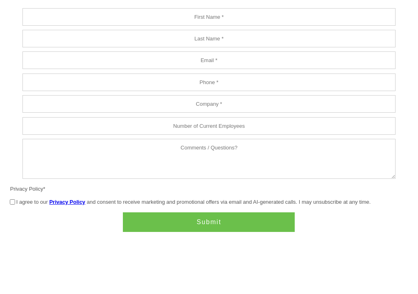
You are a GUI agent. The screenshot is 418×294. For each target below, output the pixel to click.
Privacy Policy (26, 189)
